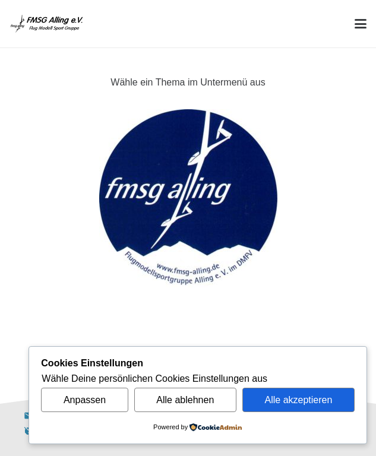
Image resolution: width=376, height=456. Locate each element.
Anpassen (85, 400)
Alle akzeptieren (299, 400)
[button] (360, 24)
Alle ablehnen (185, 400)
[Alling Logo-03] (47, 24)
